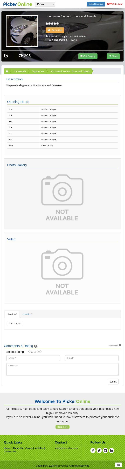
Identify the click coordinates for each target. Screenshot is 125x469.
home (7, 448)
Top (118, 465)
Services (11, 314)
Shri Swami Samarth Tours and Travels (70, 71)
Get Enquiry (87, 56)
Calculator (115, 4)
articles (39, 448)
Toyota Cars (38, 71)
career (29, 448)
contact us (10, 451)
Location (27, 314)
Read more (62, 427)
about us (18, 448)
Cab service (15, 323)
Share (113, 56)
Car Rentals (20, 71)
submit (113, 381)
